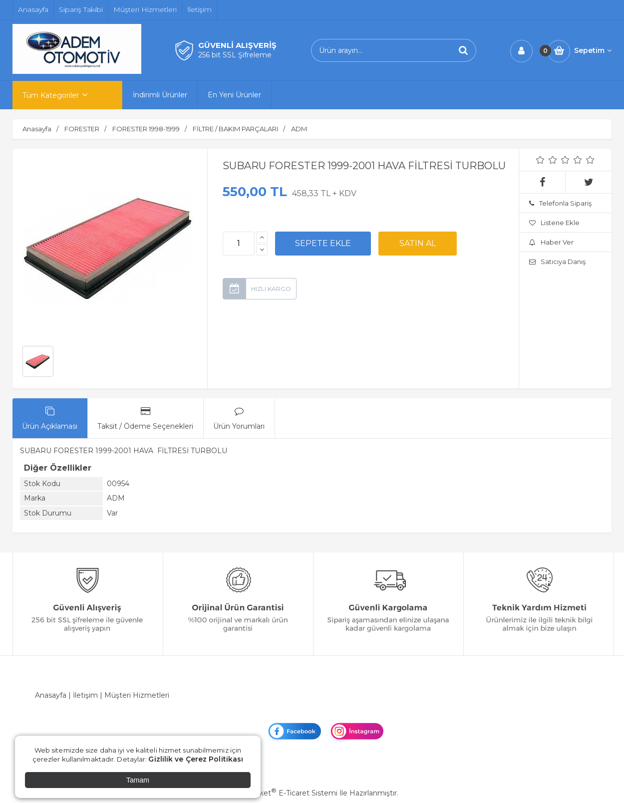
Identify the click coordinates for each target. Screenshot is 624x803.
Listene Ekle (554, 223)
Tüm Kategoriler (50, 95)
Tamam (137, 780)
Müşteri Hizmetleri (136, 695)
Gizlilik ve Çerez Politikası (195, 759)
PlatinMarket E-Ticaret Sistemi (281, 793)
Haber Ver (551, 242)
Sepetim (593, 50)
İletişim (85, 695)
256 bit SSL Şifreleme (235, 54)
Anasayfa (50, 695)
